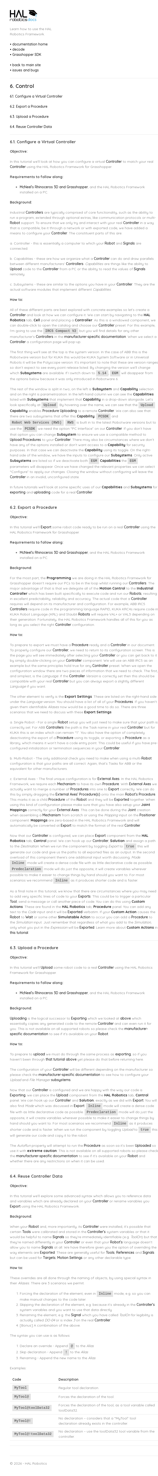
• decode (17, 49)
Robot (15, 223)
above (125, 1018)
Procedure (50, 411)
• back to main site (25, 65)
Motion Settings (69, 1257)
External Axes (108, 779)
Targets (49, 1257)
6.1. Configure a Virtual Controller (36, 96)
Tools (26, 1232)
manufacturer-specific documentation (95, 336)
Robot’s (131, 794)
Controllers (34, 212)
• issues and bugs (24, 70)
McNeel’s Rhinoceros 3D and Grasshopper (54, 187)
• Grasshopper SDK (25, 54)
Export (46, 527)
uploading (42, 492)
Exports (84, 896)
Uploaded (143, 1145)
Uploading (68, 411)
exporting (17, 492)
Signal (76, 1315)
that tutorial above (61, 1059)
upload (39, 1054)
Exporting (79, 1018)
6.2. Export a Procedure (28, 106)
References (125, 1252)
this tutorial (19, 932)
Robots (135, 593)
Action (85, 917)
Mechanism (66, 784)
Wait (29, 917)
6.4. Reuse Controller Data (31, 126)
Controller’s (96, 1232)
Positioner (147, 815)
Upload (16, 269)
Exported (121, 799)
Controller (114, 161)
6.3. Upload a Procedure (29, 116)
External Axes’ (67, 794)
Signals (129, 243)
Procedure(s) (89, 794)
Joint (132, 810)
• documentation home (29, 44)
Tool (13, 901)
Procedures (32, 439)
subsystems (61, 1080)
